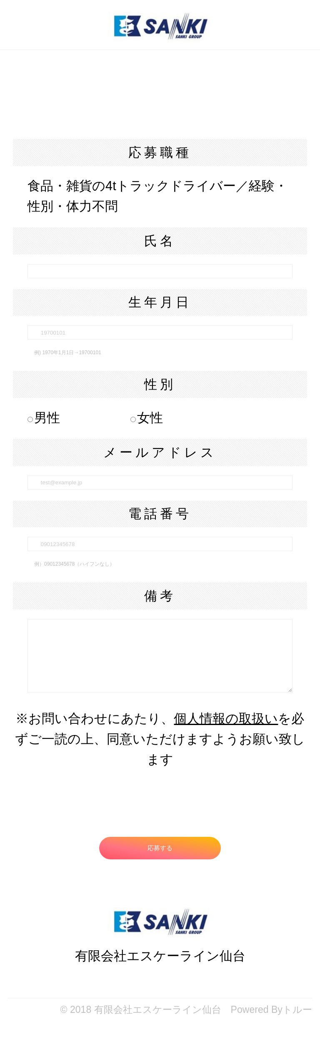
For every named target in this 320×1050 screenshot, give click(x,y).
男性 (44, 417)
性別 (160, 384)
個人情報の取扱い (226, 718)
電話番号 (160, 513)
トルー (297, 1009)
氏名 (160, 241)
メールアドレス (160, 452)
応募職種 (160, 152)
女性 (146, 417)
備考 (160, 596)
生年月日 (160, 302)
